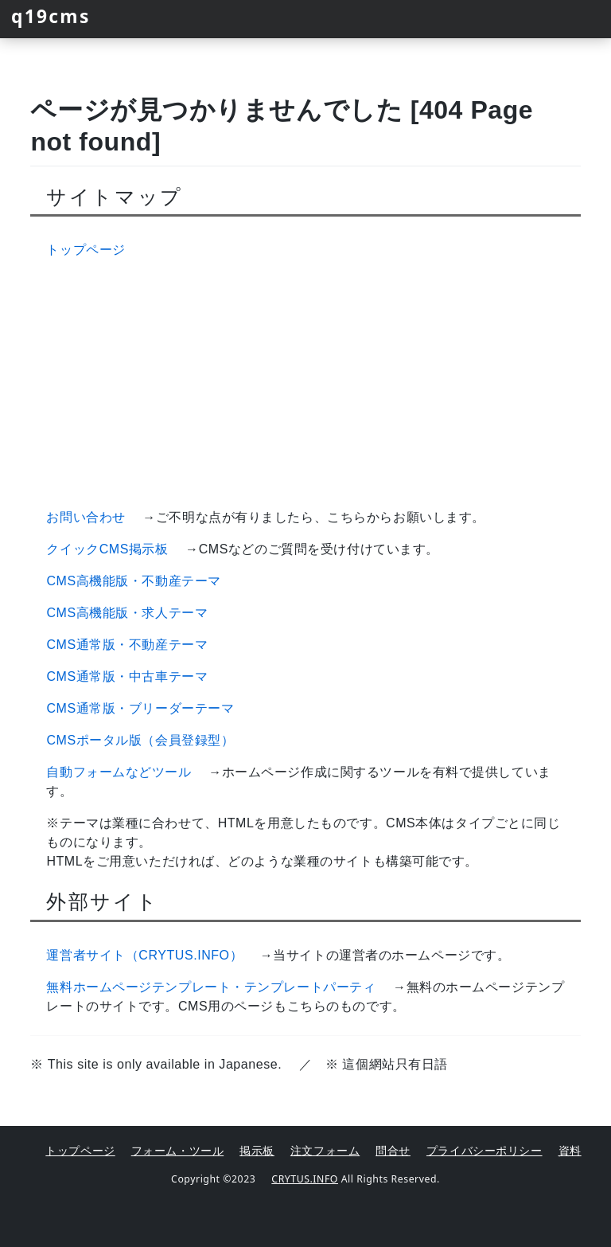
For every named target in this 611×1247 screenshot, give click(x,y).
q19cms (51, 16)
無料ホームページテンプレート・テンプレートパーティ (211, 987)
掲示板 (256, 1150)
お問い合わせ (85, 517)
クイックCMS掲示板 (107, 549)
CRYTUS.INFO (304, 1179)
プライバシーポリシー (484, 1150)
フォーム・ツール (177, 1150)
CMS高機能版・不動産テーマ (133, 581)
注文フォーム (325, 1150)
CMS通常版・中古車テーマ (127, 676)
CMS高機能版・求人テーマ (127, 613)
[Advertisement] (306, 383)
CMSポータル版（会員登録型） (140, 740)
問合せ (393, 1150)
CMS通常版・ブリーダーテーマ (140, 708)
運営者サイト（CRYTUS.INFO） (144, 955)
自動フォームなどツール (118, 772)
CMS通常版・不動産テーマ (127, 644)
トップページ (85, 249)
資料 (570, 1150)
